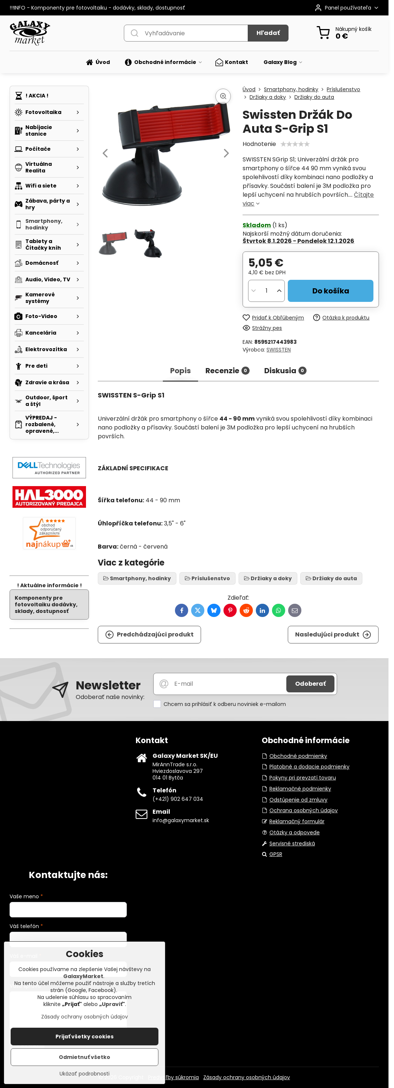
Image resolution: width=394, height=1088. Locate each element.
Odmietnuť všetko (84, 1057)
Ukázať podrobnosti (85, 1073)
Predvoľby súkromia (173, 1077)
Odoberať (310, 683)
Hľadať (268, 33)
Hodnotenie (259, 144)
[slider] (295, 144)
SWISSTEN (278, 349)
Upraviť (112, 1004)
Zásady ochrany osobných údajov (246, 1077)
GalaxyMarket (83, 976)
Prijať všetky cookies (84, 1036)
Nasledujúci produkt (333, 634)
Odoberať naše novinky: (110, 697)
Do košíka (330, 291)
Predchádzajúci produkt (149, 634)
